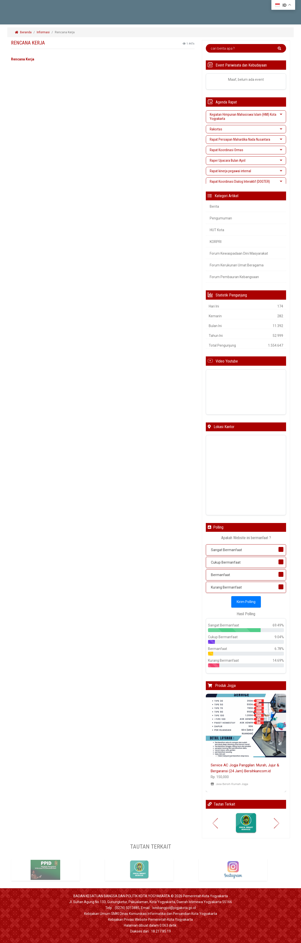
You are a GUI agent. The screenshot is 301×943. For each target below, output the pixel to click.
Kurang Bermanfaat (226, 587)
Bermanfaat (220, 575)
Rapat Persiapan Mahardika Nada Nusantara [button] (246, 139)
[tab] (246, 116)
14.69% (278, 660)
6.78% (279, 649)
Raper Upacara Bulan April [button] (246, 160)
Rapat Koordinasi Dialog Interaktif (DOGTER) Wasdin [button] (246, 184)
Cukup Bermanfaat (226, 562)
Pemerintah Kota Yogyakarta (205, 896)
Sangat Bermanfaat (226, 550)
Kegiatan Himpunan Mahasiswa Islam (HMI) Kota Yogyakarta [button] (246, 117)
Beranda (23, 32)
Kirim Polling (246, 602)
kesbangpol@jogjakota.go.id (174, 908)
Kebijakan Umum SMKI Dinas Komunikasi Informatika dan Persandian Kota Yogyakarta (150, 914)
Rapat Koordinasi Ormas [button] (246, 150)
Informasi (43, 32)
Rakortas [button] (246, 129)
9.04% (279, 637)
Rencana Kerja (65, 32)
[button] (212, 743)
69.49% (278, 625)
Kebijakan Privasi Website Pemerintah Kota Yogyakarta (150, 919)
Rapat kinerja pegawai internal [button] (246, 171)
